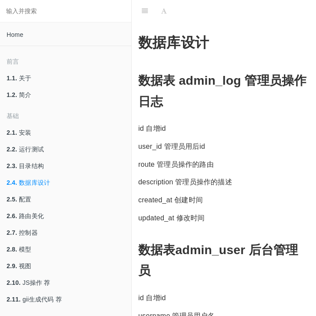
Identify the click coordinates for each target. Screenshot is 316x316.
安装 (19, 132)
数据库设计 (28, 182)
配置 (19, 199)
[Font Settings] (163, 11)
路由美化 (25, 215)
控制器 (22, 232)
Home (15, 34)
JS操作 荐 (28, 282)
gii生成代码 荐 (34, 299)
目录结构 (25, 165)
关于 (19, 78)
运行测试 (25, 149)
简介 (19, 94)
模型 (19, 249)
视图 (19, 265)
